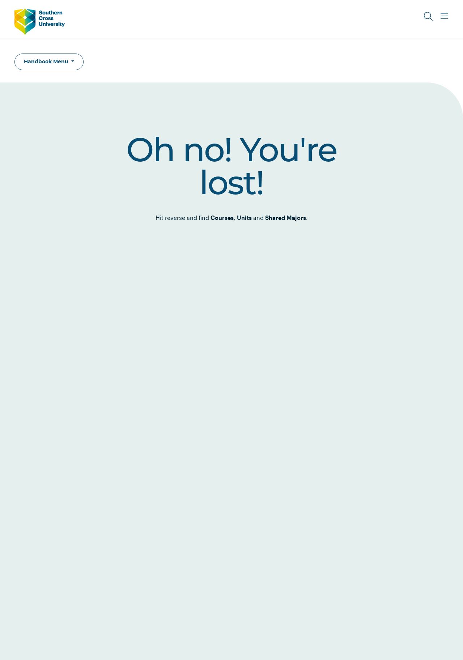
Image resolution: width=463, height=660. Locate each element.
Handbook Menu (47, 61)
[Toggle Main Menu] (444, 16)
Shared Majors (285, 217)
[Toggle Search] (428, 16)
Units (244, 217)
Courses (222, 217)
